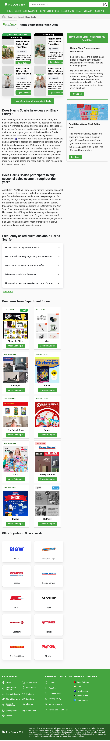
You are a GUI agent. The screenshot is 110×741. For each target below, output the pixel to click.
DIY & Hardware (11, 699)
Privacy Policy (53, 699)
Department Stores (49, 11)
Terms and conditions (56, 710)
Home (10, 11)
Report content (53, 704)
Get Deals (75, 157)
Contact (50, 682)
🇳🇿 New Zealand (81, 691)
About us (51, 688)
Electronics (67, 11)
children (27, 704)
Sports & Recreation (8, 705)
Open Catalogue (25, 63)
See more (8, 291)
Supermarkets (30, 11)
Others (7, 715)
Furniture (28, 699)
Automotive (29, 710)
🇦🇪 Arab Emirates (81, 682)
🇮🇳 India (77, 687)
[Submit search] (105, 4)
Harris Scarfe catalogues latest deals (33, 101)
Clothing (99, 11)
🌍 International (81, 700)
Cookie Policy (53, 693)
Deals (18, 11)
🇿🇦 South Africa (81, 695)
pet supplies (9, 710)
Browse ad (77, 94)
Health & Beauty (84, 11)
